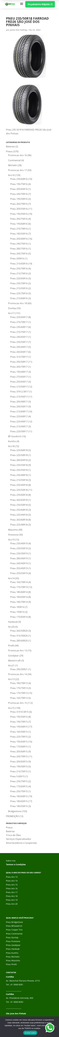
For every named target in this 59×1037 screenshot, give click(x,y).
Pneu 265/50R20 (19, 630)
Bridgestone (14, 811)
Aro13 (11, 679)
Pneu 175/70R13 (19, 693)
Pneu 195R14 (17, 611)
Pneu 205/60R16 (19, 238)
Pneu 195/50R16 (19, 198)
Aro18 (11, 446)
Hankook (13, 621)
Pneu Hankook (12, 949)
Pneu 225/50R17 (19, 431)
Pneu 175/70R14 (19, 587)
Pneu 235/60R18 (19, 494)
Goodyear (13, 655)
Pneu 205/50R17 (19, 361)
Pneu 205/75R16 (19, 253)
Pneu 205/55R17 (19, 406)
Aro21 (11, 665)
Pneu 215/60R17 (19, 411)
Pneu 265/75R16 (19, 218)
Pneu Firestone (13, 941)
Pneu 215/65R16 (19, 263)
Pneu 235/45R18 (19, 485)
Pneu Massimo (13, 960)
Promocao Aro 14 (17, 674)
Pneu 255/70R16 (19, 268)
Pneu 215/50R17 (19, 386)
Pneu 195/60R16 (19, 223)
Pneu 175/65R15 (19, 786)
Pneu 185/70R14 (19, 601)
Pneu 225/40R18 (19, 524)
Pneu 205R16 (17, 258)
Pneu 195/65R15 (19, 741)
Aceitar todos (30, 1033)
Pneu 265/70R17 (19, 366)
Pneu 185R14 (17, 607)
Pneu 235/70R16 (19, 283)
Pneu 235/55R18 (19, 465)
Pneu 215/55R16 (19, 288)
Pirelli (11, 645)
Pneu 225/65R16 (19, 278)
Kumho (12, 441)
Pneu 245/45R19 (19, 563)
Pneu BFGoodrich (14, 926)
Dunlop (12, 308)
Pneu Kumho (12, 953)
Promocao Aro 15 (17, 702)
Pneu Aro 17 (11, 892)
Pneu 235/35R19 (19, 553)
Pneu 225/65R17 (19, 317)
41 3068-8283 (17, 1002)
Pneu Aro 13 (11, 877)
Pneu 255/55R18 (19, 470)
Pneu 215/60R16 (19, 298)
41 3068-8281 (17, 984)
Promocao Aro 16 (17, 155)
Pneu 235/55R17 (19, 342)
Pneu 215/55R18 (19, 480)
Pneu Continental (14, 933)
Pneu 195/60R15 (19, 726)
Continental (14, 160)
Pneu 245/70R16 (19, 194)
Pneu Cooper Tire (14, 929)
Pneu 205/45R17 (19, 346)
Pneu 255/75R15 (19, 791)
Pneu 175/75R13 (19, 688)
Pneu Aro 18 (11, 896)
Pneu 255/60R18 (19, 509)
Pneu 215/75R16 (19, 273)
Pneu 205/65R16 (19, 189)
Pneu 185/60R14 (19, 592)
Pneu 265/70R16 (19, 203)
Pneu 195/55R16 (19, 213)
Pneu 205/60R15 (19, 751)
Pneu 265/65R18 (19, 499)
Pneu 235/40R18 (19, 475)
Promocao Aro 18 (17, 303)
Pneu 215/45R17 (19, 426)
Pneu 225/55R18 (19, 489)
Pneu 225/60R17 (19, 416)
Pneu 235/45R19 (19, 543)
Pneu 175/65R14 (19, 616)
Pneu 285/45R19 (19, 558)
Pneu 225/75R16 (19, 293)
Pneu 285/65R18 (19, 460)
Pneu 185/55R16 (19, 233)
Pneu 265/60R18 (19, 519)
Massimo (13, 529)
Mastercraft (14, 660)
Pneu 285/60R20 (19, 640)
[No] (55, 1026)
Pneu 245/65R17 (19, 336)
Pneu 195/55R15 (19, 716)
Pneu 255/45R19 (19, 568)
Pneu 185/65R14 (19, 597)
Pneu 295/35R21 (19, 669)
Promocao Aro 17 (17, 170)
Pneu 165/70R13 (19, 698)
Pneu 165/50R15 (19, 731)
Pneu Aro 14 (11, 880)
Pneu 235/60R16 (19, 179)
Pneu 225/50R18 (19, 455)
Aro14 (11, 578)
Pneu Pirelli (11, 964)
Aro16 (11, 175)
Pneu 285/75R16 (19, 248)
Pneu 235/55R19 (19, 548)
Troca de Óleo (13, 835)
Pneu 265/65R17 (19, 351)
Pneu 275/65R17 (19, 376)
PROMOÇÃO (12, 816)
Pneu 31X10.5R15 (19, 711)
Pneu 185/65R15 (19, 801)
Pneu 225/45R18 (19, 514)
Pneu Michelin (13, 956)
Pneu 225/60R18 (19, 450)
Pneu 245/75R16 (19, 243)
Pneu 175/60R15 (19, 746)
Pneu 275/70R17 (19, 322)
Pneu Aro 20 (11, 904)
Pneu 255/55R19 (19, 573)
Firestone (13, 534)
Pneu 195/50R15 (19, 766)
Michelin (12, 165)
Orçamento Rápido (40, 4)
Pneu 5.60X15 (17, 776)
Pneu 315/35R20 (19, 635)
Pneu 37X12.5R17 (19, 391)
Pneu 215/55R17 (19, 396)
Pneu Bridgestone (14, 922)
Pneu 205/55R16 (19, 208)
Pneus (9, 151)
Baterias (10, 146)
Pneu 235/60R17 (19, 327)
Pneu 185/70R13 (19, 683)
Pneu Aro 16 (11, 888)
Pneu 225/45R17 (19, 421)
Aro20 (11, 626)
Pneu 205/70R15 (19, 756)
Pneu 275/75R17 (19, 332)
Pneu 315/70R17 (19, 356)
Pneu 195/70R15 (19, 721)
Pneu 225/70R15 (19, 736)
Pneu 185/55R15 (19, 806)
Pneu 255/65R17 (19, 381)
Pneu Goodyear (13, 945)
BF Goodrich (14, 436)
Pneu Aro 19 (11, 900)
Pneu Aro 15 (11, 884)
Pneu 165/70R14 (19, 582)
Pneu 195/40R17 (19, 371)
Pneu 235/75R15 (19, 781)
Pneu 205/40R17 (19, 401)
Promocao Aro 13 (17, 650)
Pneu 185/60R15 (19, 796)
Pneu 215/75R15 (19, 771)
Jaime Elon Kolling (18, 30)
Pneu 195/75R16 (19, 184)
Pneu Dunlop (12, 937)
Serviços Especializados (18, 839)
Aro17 (11, 313)
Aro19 (11, 539)
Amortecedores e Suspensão (21, 842)
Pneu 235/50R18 (19, 504)
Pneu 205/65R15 (19, 761)
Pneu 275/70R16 (19, 228)
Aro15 (11, 708)
